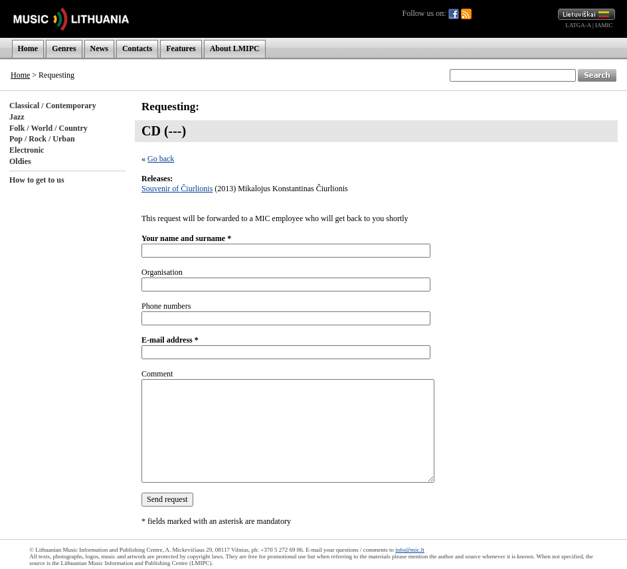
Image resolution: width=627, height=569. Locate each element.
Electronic (26, 150)
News (99, 48)
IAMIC (604, 25)
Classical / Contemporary (52, 105)
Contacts (137, 48)
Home (28, 48)
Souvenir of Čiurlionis (177, 188)
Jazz (17, 117)
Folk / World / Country (48, 128)
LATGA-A (578, 25)
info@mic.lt (409, 549)
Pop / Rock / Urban (42, 138)
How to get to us (36, 180)
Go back (160, 158)
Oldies (20, 161)
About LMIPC (235, 48)
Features (180, 48)
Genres (64, 48)
